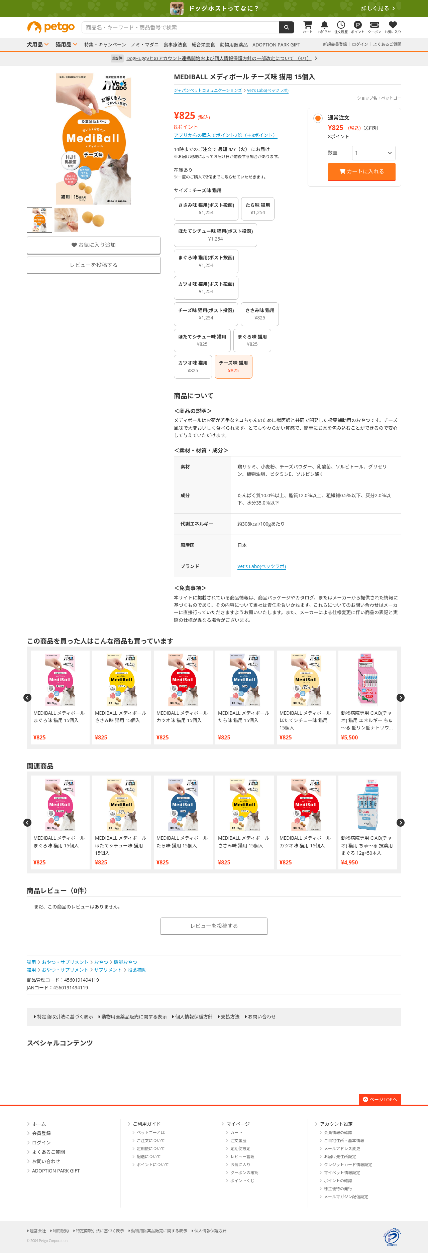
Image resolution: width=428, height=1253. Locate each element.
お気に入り (240, 1164)
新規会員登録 (335, 44)
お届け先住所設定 (340, 1156)
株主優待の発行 (338, 1189)
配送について (149, 1156)
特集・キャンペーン (105, 44)
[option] (214, 8)
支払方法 (230, 1016)
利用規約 (61, 1231)
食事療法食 (175, 44)
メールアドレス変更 (342, 1148)
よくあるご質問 (387, 44)
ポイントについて (153, 1164)
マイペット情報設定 (342, 1172)
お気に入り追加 (94, 245)
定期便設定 (240, 1148)
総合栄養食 (203, 44)
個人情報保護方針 (194, 1016)
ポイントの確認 (338, 1181)
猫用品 (64, 44)
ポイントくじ (242, 1181)
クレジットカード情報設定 (348, 1164)
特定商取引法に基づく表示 (65, 1016)
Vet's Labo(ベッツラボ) (261, 566)
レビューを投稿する (94, 265)
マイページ (238, 1124)
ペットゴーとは (151, 1132)
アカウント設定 (336, 1124)
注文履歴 (238, 1140)
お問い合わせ (262, 1016)
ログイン (360, 44)
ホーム (39, 1124)
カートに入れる (361, 171)
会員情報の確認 (338, 1132)
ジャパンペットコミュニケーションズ (208, 90)
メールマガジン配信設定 (346, 1197)
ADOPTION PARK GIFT (276, 44)
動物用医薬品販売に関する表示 (134, 1016)
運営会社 (38, 1231)
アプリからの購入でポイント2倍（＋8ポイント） (226, 135)
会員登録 (41, 1133)
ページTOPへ (380, 1099)
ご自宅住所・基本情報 (344, 1140)
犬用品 (35, 44)
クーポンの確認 (244, 1172)
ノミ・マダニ (145, 44)
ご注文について (151, 1140)
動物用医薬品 (234, 44)
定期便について (151, 1148)
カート (236, 1132)
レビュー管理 (242, 1156)
